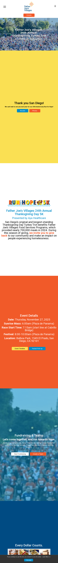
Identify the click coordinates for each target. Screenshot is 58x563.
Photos (34, 111)
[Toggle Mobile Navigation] (4, 7)
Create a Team (38, 454)
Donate (29, 15)
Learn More (46, 557)
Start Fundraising (20, 454)
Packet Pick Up (37, 348)
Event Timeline (20, 348)
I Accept (28, 560)
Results (22, 111)
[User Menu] (55, 6)
